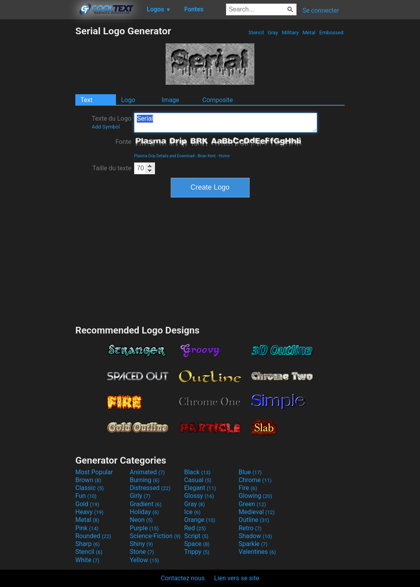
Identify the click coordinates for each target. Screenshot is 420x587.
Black (197, 472)
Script (196, 536)
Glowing (255, 495)
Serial (225, 122)
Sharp (87, 544)
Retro (250, 528)
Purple (144, 528)
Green (252, 504)
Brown (88, 480)
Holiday (144, 512)
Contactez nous (183, 578)
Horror (224, 156)
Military (290, 32)
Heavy (89, 512)
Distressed (150, 488)
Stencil (256, 32)
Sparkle (253, 544)
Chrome (255, 480)
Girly (140, 495)
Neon (141, 520)
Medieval (257, 512)
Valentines (257, 551)
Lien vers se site (236, 578)
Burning (144, 480)
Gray (273, 32)
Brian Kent (207, 156)
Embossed (331, 32)
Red (195, 528)
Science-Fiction (155, 536)
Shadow (255, 536)
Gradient (145, 504)
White (87, 560)
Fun (86, 495)
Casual (197, 480)
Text (86, 100)
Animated (147, 472)
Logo (128, 100)
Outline (254, 520)
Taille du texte (111, 168)
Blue (250, 472)
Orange (199, 520)
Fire (248, 488)
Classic (89, 488)
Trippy (196, 551)
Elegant (200, 488)
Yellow (144, 560)
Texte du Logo (111, 122)
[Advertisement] (37, 143)
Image (170, 100)
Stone (142, 551)
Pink (87, 528)
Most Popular (94, 472)
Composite (217, 100)
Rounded (93, 536)
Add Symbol (105, 127)
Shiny (141, 544)
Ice (192, 512)
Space (196, 544)
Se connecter (320, 10)
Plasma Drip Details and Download (164, 156)
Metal (309, 32)
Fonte (123, 141)
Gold (87, 504)
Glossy (199, 495)
